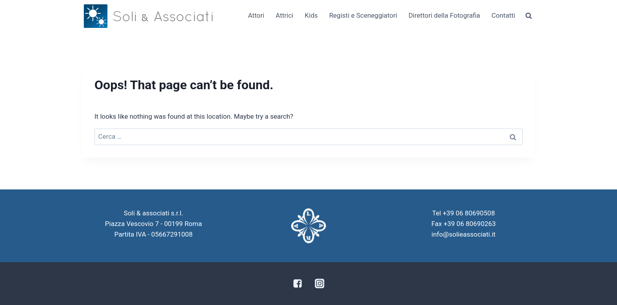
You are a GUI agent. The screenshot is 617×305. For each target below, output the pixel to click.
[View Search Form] (528, 15)
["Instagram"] (319, 283)
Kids (311, 15)
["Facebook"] (297, 283)
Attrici (284, 15)
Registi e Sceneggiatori (363, 15)
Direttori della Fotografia (444, 15)
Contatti (503, 15)
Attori (256, 15)
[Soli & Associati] (148, 16)
